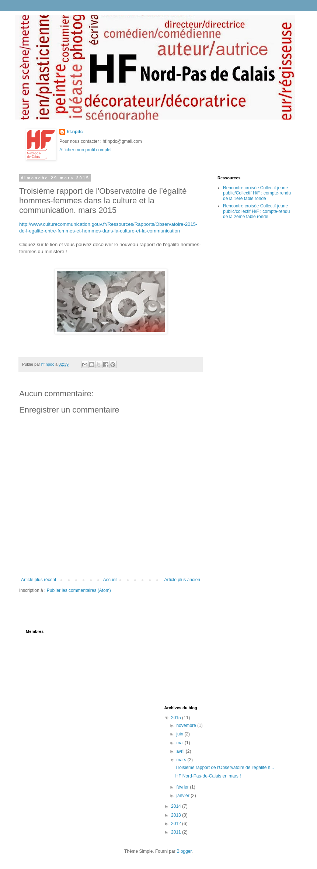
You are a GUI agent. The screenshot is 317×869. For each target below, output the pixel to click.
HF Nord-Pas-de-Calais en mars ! (208, 776)
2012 (176, 823)
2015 (176, 717)
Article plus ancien (182, 579)
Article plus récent (38, 579)
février (183, 787)
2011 (176, 832)
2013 (176, 815)
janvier (183, 795)
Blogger (184, 851)
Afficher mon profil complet (85, 149)
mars (181, 759)
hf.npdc (75, 131)
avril (180, 751)
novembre (186, 725)
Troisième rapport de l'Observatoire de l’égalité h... (224, 767)
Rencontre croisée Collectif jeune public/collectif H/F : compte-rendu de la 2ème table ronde (256, 211)
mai (180, 742)
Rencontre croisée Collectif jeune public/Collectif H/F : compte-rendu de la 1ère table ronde (257, 193)
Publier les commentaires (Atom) (79, 590)
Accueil (110, 579)
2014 (176, 806)
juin (180, 734)
